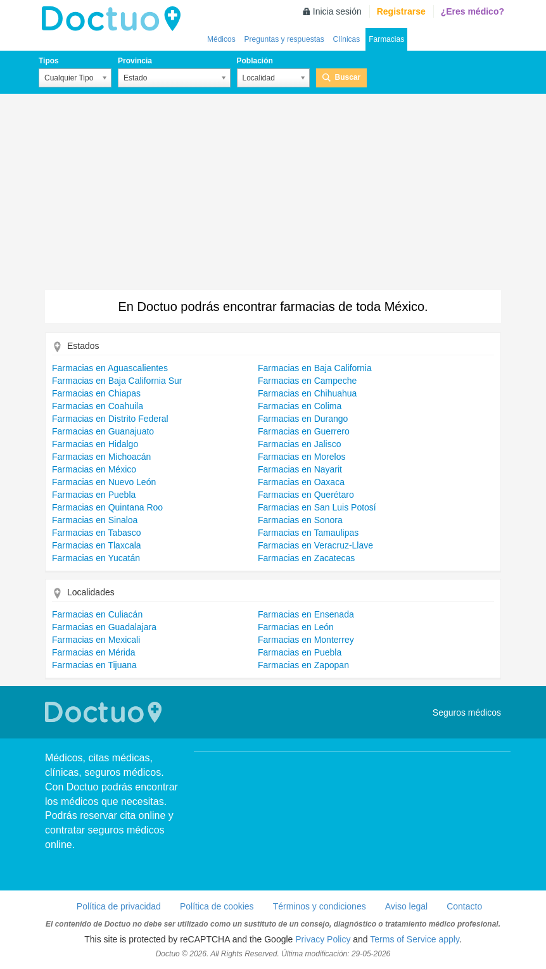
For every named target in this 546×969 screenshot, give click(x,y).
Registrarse (401, 11)
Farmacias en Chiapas (96, 393)
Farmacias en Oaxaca (301, 482)
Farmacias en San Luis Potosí (317, 507)
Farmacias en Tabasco (96, 533)
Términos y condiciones (319, 906)
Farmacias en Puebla (94, 495)
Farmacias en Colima (299, 406)
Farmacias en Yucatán (96, 558)
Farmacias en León (296, 627)
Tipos (49, 61)
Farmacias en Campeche (307, 381)
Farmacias (386, 39)
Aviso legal (406, 906)
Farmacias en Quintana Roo (107, 507)
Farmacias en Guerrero (304, 431)
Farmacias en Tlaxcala (96, 545)
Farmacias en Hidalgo (95, 444)
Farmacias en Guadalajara (104, 627)
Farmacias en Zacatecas (306, 558)
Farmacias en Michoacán (101, 457)
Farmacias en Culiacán (97, 614)
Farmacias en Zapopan (303, 665)
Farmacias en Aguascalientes (110, 368)
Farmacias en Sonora (300, 520)
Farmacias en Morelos (302, 457)
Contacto (464, 906)
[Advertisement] (273, 195)
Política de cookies (217, 906)
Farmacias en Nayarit (300, 469)
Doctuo (114, 19)
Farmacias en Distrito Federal (110, 419)
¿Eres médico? (472, 11)
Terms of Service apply (414, 939)
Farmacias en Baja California (315, 368)
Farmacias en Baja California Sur (117, 381)
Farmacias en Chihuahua (307, 393)
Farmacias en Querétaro (306, 495)
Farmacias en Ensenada (306, 614)
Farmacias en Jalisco (299, 444)
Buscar (348, 77)
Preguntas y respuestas (284, 39)
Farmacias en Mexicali (96, 640)
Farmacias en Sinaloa (94, 520)
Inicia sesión (337, 11)
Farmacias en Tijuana (94, 665)
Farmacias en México (94, 469)
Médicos (221, 39)
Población (255, 61)
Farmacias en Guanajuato (103, 431)
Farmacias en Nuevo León (104, 482)
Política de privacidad (119, 906)
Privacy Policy (322, 939)
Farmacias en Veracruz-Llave (315, 545)
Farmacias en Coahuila (97, 406)
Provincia (135, 61)
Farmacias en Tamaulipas (308, 533)
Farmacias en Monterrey (306, 640)
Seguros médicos (467, 712)
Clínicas (346, 39)
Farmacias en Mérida (94, 652)
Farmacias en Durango (303, 419)
